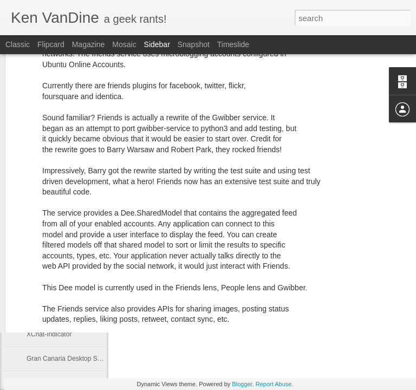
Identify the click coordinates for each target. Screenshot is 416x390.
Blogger (242, 384)
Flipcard (50, 44)
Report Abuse (274, 384)
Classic (17, 44)
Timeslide (233, 44)
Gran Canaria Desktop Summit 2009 (79, 358)
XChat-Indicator (49, 334)
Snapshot (194, 44)
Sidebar (157, 44)
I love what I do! (49, 285)
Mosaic (124, 44)
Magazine (88, 44)
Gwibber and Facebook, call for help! (79, 261)
